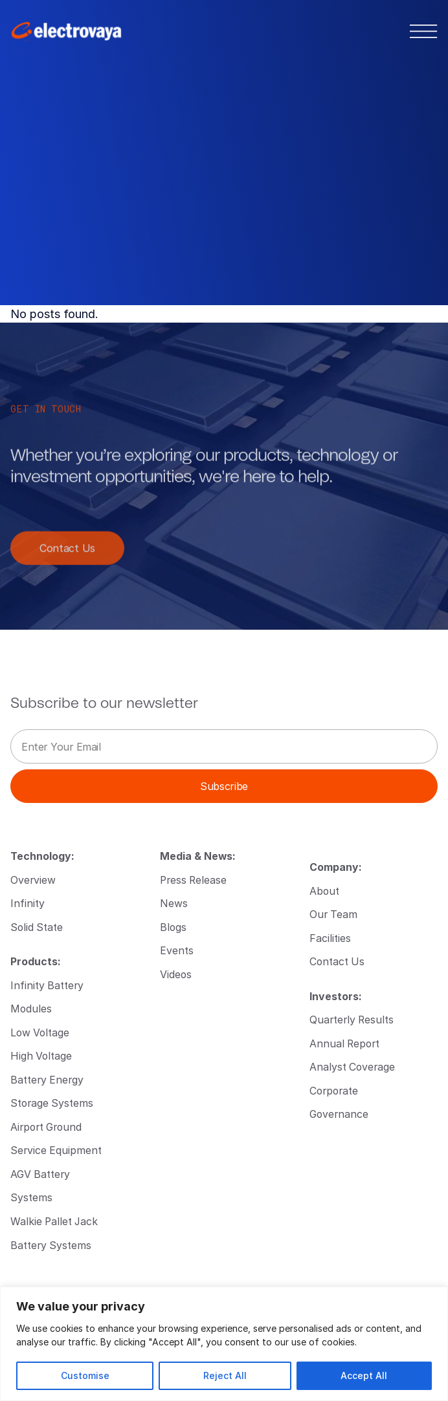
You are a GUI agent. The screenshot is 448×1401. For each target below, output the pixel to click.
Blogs (173, 926)
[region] (224, 1344)
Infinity (27, 902)
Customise (85, 1375)
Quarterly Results (351, 1019)
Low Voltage (39, 1032)
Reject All (225, 1375)
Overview (33, 879)
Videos (176, 974)
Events (177, 950)
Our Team (333, 913)
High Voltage (41, 1055)
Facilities (330, 937)
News (174, 902)
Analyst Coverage (352, 1066)
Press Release (193, 879)
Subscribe (224, 785)
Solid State (36, 926)
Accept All (364, 1375)
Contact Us (67, 556)
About (324, 890)
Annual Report (344, 1043)
